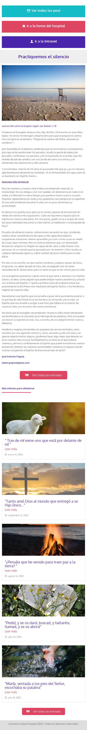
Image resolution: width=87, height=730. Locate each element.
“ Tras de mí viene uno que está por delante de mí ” (43, 442)
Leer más (11, 449)
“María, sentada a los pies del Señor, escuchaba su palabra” (35, 685)
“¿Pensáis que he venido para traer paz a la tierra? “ (40, 564)
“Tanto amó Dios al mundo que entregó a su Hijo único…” (41, 503)
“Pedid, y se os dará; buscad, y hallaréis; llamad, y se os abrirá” (37, 624)
